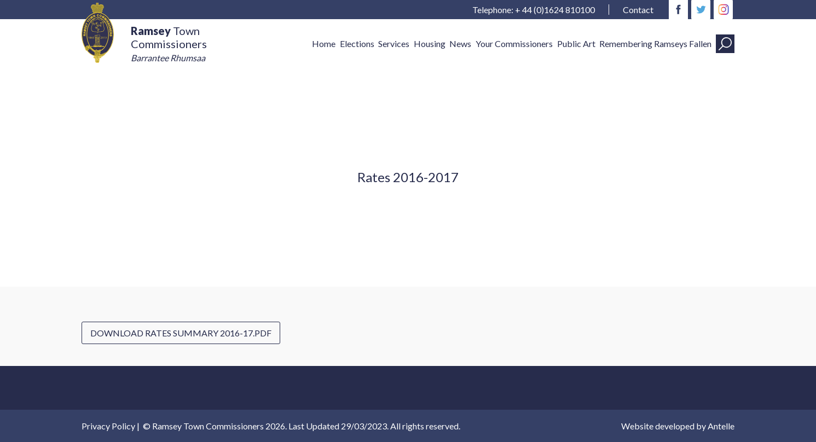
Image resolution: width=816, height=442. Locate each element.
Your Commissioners (514, 43)
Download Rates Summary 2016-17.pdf (180, 333)
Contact (638, 9)
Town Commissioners (169, 43)
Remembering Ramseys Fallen (655, 43)
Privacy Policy (108, 426)
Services (393, 43)
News (460, 43)
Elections (357, 43)
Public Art (576, 43)
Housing (429, 43)
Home (323, 43)
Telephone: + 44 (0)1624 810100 (533, 9)
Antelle (721, 426)
